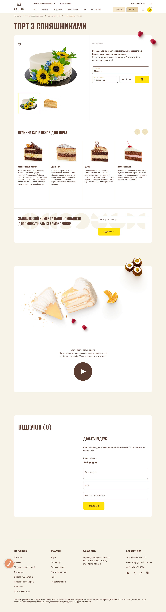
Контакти (18, 586)
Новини (17, 562)
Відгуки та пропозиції (24, 567)
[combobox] (120, 70)
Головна (17, 16)
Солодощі (45, 10)
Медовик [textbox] (98, 71)
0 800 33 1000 (65, 3)
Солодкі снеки (58, 10)
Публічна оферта (22, 591)
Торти (34, 10)
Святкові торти (54, 16)
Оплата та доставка (23, 577)
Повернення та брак (24, 582)
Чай (85, 10)
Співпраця (19, 572)
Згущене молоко (73, 10)
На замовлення (96, 10)
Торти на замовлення (34, 16)
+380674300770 (138, 557)
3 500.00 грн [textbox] (99, 80)
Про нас (18, 557)
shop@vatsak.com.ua (142, 562)
